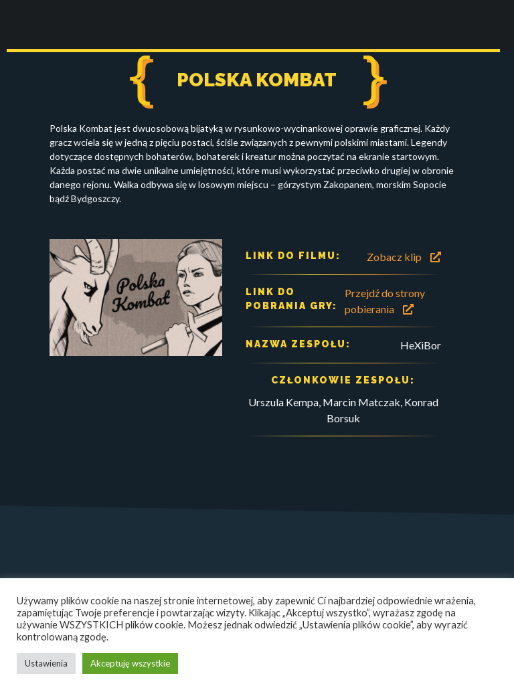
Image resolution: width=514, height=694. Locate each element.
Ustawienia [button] (46, 663)
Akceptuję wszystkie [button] (130, 663)
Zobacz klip (404, 256)
